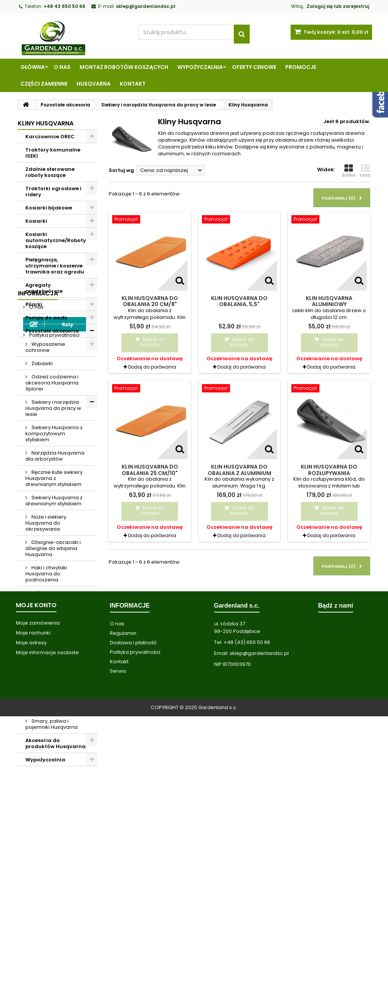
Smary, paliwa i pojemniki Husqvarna (51, 724)
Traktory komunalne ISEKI (52, 152)
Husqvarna (94, 84)
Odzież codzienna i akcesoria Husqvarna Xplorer (51, 382)
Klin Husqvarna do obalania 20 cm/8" (150, 301)
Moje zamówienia (38, 892)
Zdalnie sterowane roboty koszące (50, 172)
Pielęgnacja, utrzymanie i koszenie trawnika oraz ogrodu (54, 265)
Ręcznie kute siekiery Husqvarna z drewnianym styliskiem (54, 478)
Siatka (348, 171)
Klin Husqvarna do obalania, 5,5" (239, 301)
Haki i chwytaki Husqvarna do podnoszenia (46, 573)
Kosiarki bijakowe (48, 207)
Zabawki (41, 363)
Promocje (300, 67)
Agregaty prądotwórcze (44, 288)
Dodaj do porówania (152, 367)
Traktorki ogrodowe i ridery (53, 191)
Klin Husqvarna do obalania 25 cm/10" (150, 470)
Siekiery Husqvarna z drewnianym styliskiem (54, 500)
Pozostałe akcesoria (52, 330)
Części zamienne (43, 84)
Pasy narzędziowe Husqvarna (51, 660)
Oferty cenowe (254, 67)
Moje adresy (31, 912)
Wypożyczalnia (200, 67)
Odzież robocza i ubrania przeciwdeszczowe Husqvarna (49, 698)
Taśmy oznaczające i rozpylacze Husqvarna (54, 596)
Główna (32, 67)
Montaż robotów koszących (124, 67)
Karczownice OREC (50, 136)
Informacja (38, 779)
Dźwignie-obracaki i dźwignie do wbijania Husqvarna (53, 548)
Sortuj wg (121, 170)
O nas (62, 67)
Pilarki (33, 304)
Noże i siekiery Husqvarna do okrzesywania (45, 523)
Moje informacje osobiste (47, 922)
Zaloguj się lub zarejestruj (338, 6)
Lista (365, 171)
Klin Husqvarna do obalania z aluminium (239, 470)
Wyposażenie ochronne (45, 347)
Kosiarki (36, 221)
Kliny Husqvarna (50, 676)
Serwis (118, 940)
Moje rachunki (33, 902)
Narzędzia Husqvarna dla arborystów (54, 456)
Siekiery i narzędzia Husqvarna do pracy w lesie (53, 408)
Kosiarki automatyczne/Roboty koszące (55, 240)
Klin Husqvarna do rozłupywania (329, 470)
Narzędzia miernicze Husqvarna (53, 615)
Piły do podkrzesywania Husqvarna (46, 637)
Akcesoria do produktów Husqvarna (55, 743)
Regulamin (42, 807)
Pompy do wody (46, 317)
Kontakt (133, 84)
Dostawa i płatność (133, 912)
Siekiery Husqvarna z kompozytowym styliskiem (54, 433)
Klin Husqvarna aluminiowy (329, 301)
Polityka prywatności (54, 821)
